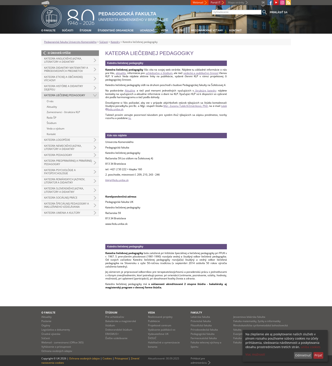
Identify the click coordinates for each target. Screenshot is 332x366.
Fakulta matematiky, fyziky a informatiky (257, 321)
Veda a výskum (55, 128)
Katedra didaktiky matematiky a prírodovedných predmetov (66, 69)
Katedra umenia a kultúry (62, 213)
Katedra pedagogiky (58, 155)
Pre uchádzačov (114, 317)
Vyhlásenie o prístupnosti (56, 347)
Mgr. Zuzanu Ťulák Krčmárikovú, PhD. (185, 106)
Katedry (115, 42)
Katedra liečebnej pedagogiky (64, 95)
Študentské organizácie (116, 30)
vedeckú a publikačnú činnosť (200, 73)
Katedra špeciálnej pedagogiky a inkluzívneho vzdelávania (66, 205)
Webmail (198, 2)
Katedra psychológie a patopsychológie (60, 171)
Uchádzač (147, 30)
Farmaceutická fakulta (204, 338)
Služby (179, 30)
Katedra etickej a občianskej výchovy (63, 78)
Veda (164, 30)
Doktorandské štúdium (118, 329)
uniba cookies (310, 347)
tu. (129, 118)
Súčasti (67, 30)
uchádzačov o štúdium (159, 73)
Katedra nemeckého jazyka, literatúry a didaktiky (63, 147)
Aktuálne (130, 90)
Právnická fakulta (201, 321)
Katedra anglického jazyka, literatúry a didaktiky (63, 60)
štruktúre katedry (205, 90)
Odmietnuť (303, 355)
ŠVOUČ (152, 338)
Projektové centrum (159, 325)
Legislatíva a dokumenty (55, 329)
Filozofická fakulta (201, 325)
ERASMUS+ (112, 334)
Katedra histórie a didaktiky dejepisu (63, 87)
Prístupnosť (121, 358)
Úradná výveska (50, 334)
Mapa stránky (236, 2)
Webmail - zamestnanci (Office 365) (62, 342)
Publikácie (154, 321)
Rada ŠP (51, 117)
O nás (50, 101)
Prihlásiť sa (278, 12)
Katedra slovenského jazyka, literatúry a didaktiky (64, 190)
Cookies (107, 358)
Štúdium (85, 30)
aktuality (121, 73)
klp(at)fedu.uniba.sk (117, 180)
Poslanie (46, 321)
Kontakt (235, 30)
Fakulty (196, 312)
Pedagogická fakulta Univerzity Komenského (70, 42)
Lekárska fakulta (200, 317)
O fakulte (48, 30)
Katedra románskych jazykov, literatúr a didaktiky (64, 180)
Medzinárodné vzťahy (207, 30)
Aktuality (52, 107)
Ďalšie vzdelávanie (116, 338)
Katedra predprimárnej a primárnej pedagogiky (68, 162)
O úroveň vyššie (59, 53)
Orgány (45, 325)
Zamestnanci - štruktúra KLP (63, 112)
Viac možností (255, 354)
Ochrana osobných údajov (56, 351)
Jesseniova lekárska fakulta (249, 317)
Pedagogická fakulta (203, 334)
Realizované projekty (160, 317)
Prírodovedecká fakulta (204, 329)
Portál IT (215, 2)
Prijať (318, 355)
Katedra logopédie (57, 140)
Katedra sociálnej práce (60, 197)
